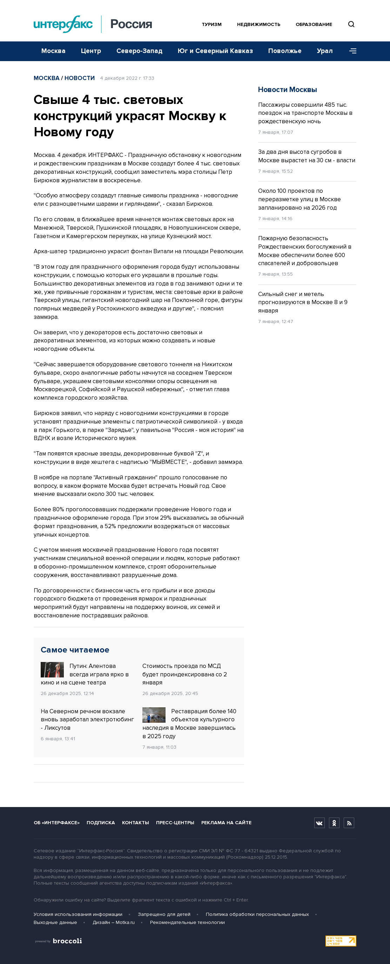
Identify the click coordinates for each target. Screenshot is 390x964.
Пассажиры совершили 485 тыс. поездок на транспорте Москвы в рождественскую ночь (305, 113)
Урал (325, 51)
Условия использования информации (78, 914)
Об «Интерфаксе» (57, 823)
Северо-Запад (139, 51)
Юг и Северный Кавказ (215, 51)
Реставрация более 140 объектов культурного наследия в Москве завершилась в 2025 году (189, 723)
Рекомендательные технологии (187, 922)
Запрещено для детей (164, 914)
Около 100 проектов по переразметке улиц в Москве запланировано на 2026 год (299, 199)
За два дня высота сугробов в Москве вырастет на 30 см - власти (306, 156)
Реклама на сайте (226, 823)
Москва (53, 51)
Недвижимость (258, 24)
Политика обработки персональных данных (257, 914)
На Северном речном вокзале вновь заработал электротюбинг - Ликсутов (87, 720)
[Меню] (350, 51)
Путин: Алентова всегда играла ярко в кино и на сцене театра (85, 674)
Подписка (101, 823)
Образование (314, 24)
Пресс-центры (175, 823)
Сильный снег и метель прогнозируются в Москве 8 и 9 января (303, 302)
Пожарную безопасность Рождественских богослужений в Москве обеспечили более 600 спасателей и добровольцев (304, 251)
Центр (91, 51)
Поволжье (285, 51)
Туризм (212, 24)
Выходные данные (55, 922)
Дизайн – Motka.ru (114, 922)
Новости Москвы (287, 89)
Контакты (135, 823)
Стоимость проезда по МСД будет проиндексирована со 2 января (184, 674)
